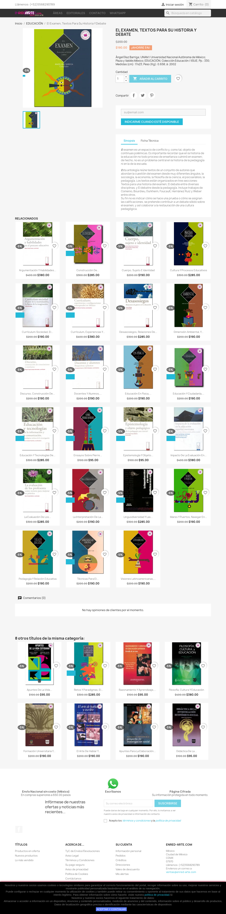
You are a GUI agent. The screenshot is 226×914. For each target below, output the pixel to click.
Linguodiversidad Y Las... (138, 517)
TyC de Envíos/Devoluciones (82, 851)
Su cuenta (124, 845)
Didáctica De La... (186, 751)
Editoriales (76, 13)
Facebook (18, 829)
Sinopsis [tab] (129, 141)
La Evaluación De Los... (37, 517)
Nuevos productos (26, 855)
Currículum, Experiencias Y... (88, 332)
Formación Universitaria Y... (39, 751)
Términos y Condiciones (79, 860)
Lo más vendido (24, 860)
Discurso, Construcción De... (37, 393)
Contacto (97, 13)
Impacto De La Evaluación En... (189, 455)
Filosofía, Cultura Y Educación (186, 689)
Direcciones (123, 864)
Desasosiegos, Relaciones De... (138, 332)
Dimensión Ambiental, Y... (188, 332)
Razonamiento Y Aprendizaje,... (137, 689)
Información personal (128, 851)
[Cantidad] (120, 79)
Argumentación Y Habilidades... (37, 270)
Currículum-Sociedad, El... (37, 332)
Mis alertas (122, 874)
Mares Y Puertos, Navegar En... (188, 517)
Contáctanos (73, 878)
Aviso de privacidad (76, 869)
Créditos (121, 860)
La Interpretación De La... (88, 517)
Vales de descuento (128, 869)
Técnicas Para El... (88, 578)
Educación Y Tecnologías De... (37, 455)
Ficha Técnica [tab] (150, 141)
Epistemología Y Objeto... (138, 455)
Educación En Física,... (138, 393)
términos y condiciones (136, 820)
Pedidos (121, 855)
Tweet (142, 95)
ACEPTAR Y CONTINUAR (111, 909)
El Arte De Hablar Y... (88, 751)
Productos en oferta (27, 851)
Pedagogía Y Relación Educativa (37, 578)
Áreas (58, 13)
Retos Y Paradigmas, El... (88, 689)
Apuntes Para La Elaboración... (137, 751)
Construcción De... (87, 270)
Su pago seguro (75, 864)
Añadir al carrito (150, 78)
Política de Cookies (76, 874)
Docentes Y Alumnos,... (88, 393)
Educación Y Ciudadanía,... (188, 393)
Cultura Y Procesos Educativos (188, 270)
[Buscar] (187, 13)
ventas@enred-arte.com (181, 872)
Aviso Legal (72, 855)
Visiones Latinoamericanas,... (138, 578)
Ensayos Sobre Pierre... (88, 455)
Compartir (133, 95)
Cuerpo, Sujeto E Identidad (138, 270)
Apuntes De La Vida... (39, 689)
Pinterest (151, 95)
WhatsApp (118, 13)
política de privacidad (156, 894)
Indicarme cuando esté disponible (152, 122)
